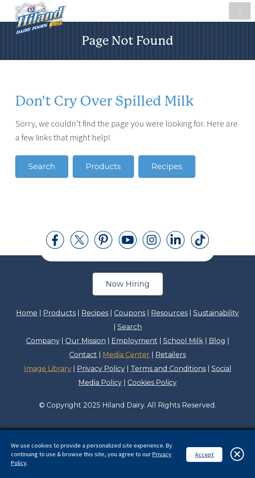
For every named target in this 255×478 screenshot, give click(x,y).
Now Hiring (128, 284)
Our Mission (85, 341)
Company (43, 341)
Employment (134, 341)
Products (103, 166)
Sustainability (216, 313)
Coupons (129, 313)
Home (26, 313)
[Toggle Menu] (240, 11)
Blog (217, 341)
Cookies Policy (152, 382)
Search (41, 166)
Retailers (170, 355)
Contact (83, 355)
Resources (169, 313)
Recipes (166, 166)
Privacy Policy (101, 368)
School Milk (183, 341)
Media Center (126, 355)
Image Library (47, 368)
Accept (204, 454)
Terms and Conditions (168, 368)
